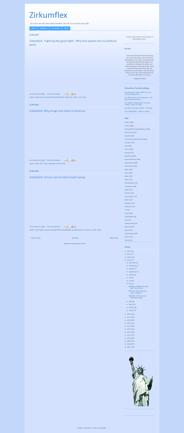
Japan (127, 190)
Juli (130, 278)
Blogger (103, 428)
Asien (126, 180)
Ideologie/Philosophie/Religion (54, 97)
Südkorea (128, 207)
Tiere (126, 220)
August (131, 275)
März (131, 304)
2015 (129, 323)
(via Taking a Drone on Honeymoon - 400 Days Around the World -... (139, 98)
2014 (129, 326)
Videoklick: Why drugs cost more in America (57, 111)
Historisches (39, 97)
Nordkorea (43, 28)
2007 (129, 347)
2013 (129, 329)
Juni (130, 281)
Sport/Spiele (129, 217)
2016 (129, 320)
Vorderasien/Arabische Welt (134, 139)
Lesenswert (55, 28)
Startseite (75, 238)
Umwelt (127, 213)
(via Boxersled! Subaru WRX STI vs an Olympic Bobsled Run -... (138, 93)
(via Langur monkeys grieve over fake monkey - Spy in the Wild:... (137, 104)
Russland (128, 203)
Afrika (127, 169)
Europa (127, 153)
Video (84, 97)
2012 (129, 332)
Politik (75, 97)
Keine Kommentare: (54, 94)
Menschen (68, 97)
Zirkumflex (48, 15)
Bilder (127, 176)
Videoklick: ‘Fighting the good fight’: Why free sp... (138, 287)
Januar (131, 310)
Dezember (132, 263)
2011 (129, 335)
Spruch (127, 237)
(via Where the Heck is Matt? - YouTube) (138, 108)
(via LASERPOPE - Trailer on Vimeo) (137, 111)
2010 (129, 338)
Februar (132, 307)
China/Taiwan (39, 230)
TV (125, 210)
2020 (129, 257)
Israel (126, 173)
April (130, 301)
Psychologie (129, 196)
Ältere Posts (114, 238)
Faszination (128, 186)
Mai (130, 284)
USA (79, 97)
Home (33, 28)
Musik (127, 200)
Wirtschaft (51, 163)
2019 (129, 260)
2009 (129, 341)
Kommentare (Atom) (79, 244)
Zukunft (127, 230)
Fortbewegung (129, 233)
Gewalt (47, 230)
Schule (127, 240)
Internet (127, 193)
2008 (129, 344)
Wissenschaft (60, 163)
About (66, 28)
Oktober (132, 269)
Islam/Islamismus (78, 230)
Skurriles (128, 143)
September (133, 272)
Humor (127, 149)
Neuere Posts (36, 238)
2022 (129, 251)
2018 (129, 314)
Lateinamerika (129, 223)
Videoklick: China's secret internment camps (57, 177)
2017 (129, 317)
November (132, 266)
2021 (129, 254)
